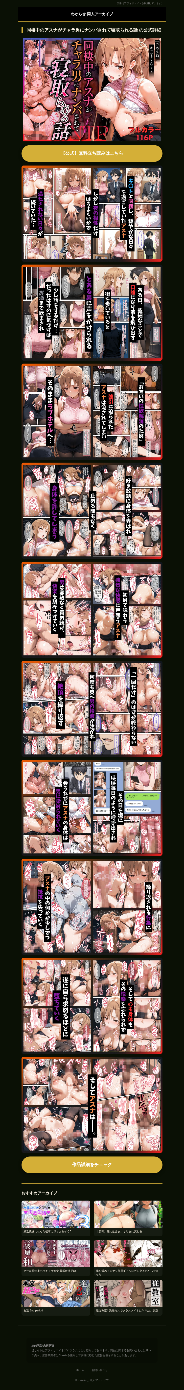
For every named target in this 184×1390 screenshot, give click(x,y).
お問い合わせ (100, 1370)
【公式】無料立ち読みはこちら (92, 153)
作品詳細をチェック (92, 1164)
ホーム (80, 1370)
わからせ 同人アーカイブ (92, 14)
